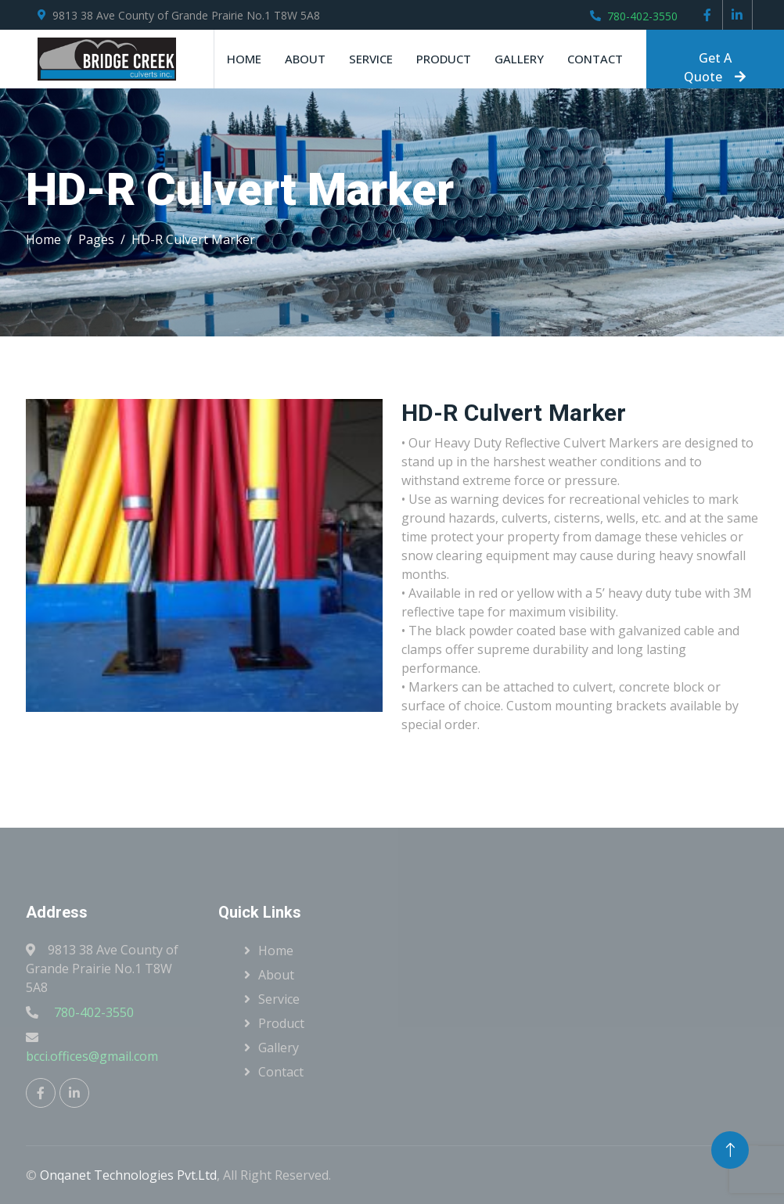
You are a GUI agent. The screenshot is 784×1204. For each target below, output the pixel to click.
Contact (595, 58)
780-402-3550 (642, 16)
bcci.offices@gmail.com (92, 1056)
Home (244, 58)
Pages (96, 239)
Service (371, 58)
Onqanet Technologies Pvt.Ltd (128, 1175)
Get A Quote (715, 67)
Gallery (519, 58)
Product (443, 58)
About (305, 58)
